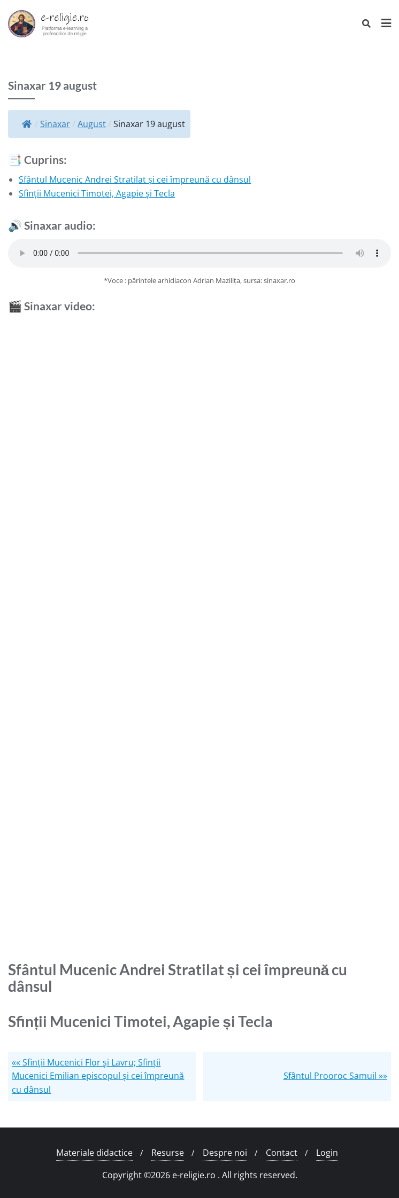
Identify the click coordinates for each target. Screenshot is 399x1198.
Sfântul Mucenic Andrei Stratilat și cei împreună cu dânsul (135, 179)
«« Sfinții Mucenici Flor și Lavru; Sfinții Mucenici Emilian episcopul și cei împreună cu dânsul (98, 1075)
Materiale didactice (94, 1152)
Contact (281, 1152)
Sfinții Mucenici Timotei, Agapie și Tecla (97, 193)
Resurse (167, 1152)
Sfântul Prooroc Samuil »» (335, 1076)
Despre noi (225, 1152)
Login (327, 1152)
